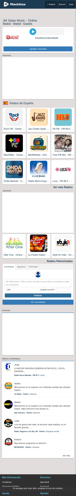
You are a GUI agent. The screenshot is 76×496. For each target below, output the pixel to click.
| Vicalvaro (26, 447)
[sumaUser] (63, 290)
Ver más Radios (63, 187)
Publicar (38, 295)
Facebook (44, 486)
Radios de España (21, 103)
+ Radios (51, 4)
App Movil (44, 482)
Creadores (7, 482)
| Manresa (27, 413)
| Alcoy (29, 375)
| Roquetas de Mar (36, 431)
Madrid (7, 23)
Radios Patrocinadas (60, 261)
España (27, 23)
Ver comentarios (38, 302)
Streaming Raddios (10, 486)
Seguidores (21, 267)
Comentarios (9, 267)
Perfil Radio (33, 267)
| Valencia (25, 394)
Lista (71, 4)
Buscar (62, 4)
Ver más (66, 455)
